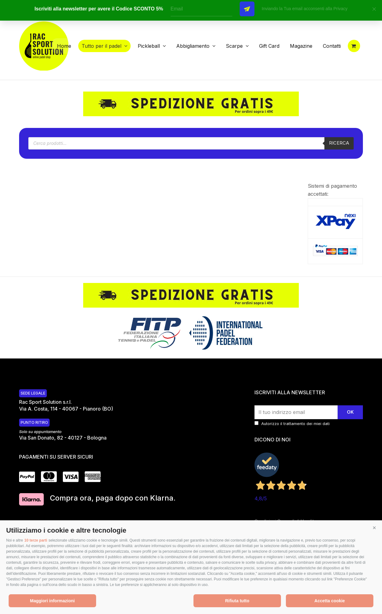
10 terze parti (35, 540)
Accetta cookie (330, 600)
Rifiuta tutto (237, 600)
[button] (374, 528)
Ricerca (339, 143)
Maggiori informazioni (52, 600)
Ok (350, 412)
